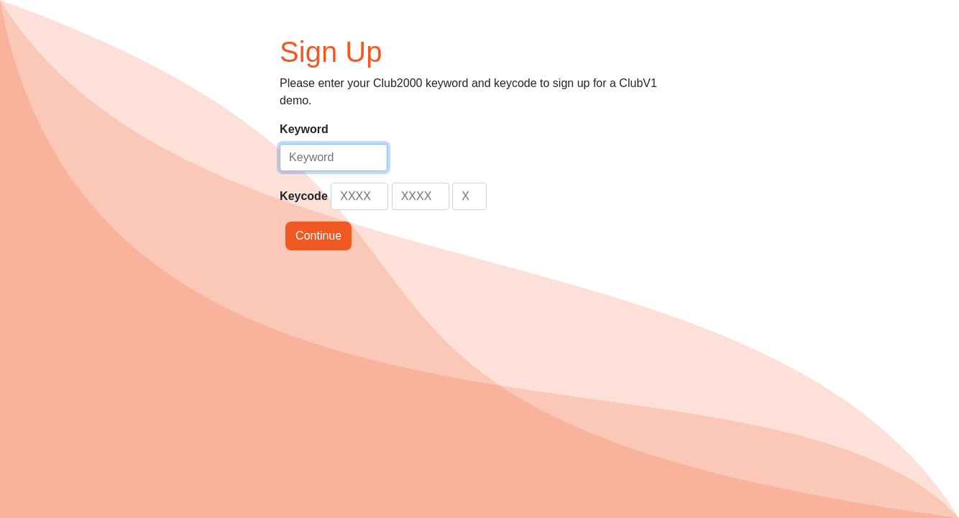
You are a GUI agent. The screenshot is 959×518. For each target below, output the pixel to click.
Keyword (304, 129)
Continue (318, 236)
